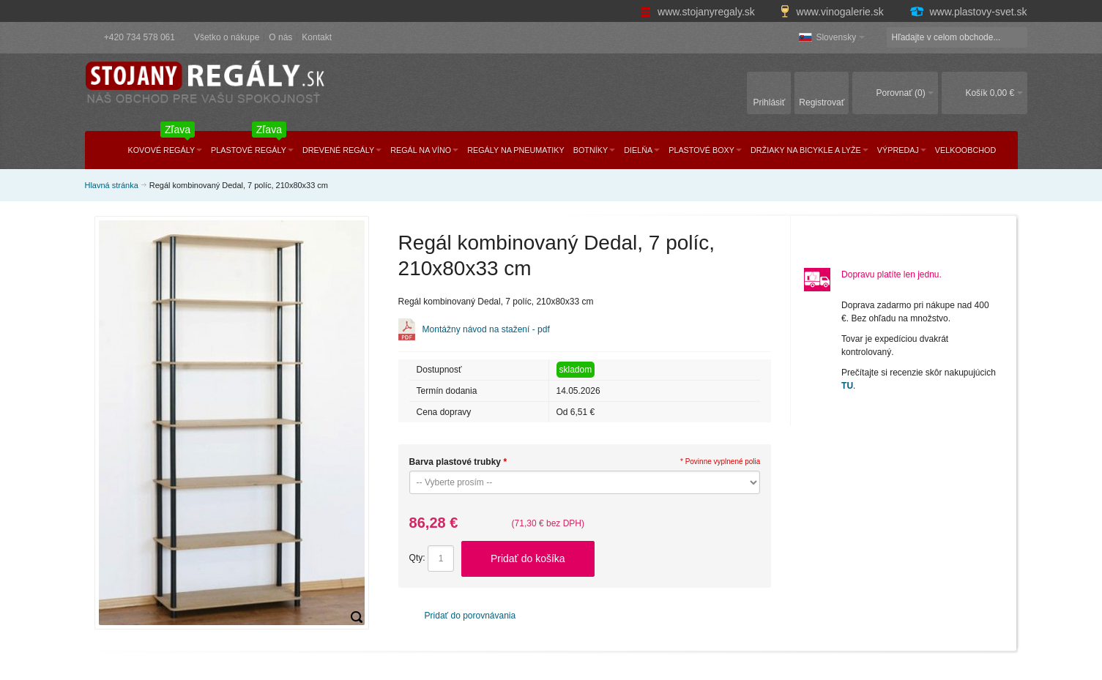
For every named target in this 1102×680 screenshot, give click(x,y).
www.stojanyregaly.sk (699, 12)
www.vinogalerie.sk (833, 12)
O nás (280, 37)
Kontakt (317, 37)
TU (847, 386)
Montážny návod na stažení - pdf (486, 329)
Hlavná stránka (111, 185)
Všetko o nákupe (226, 37)
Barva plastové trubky (458, 461)
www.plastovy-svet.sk (968, 12)
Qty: (417, 558)
